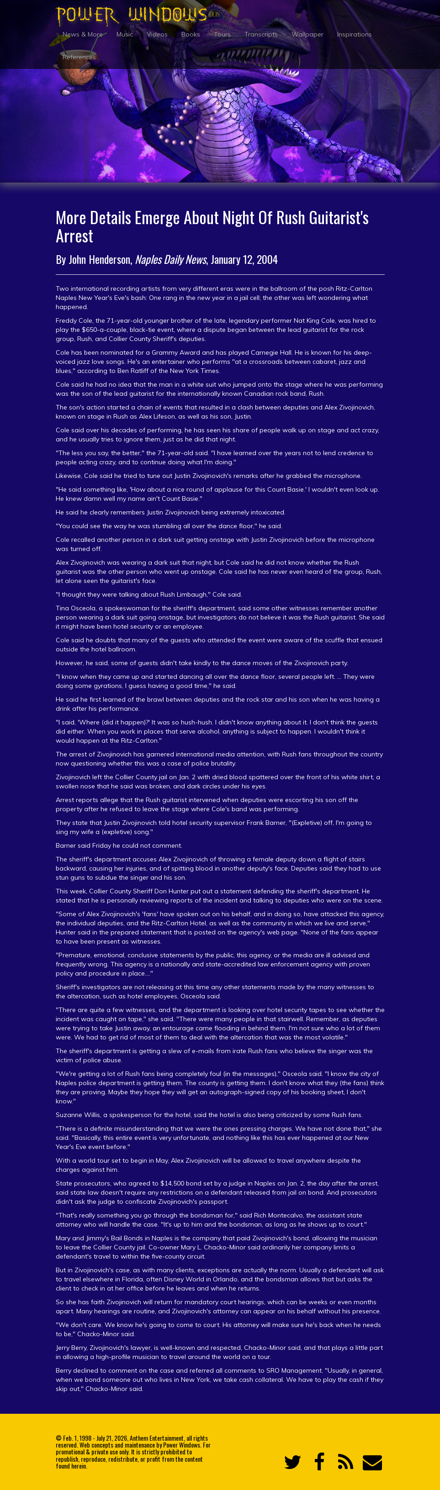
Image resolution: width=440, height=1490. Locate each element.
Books (190, 34)
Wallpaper (307, 34)
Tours (222, 34)
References (79, 57)
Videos (157, 34)
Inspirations (354, 34)
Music (125, 34)
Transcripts (261, 34)
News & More (83, 34)
